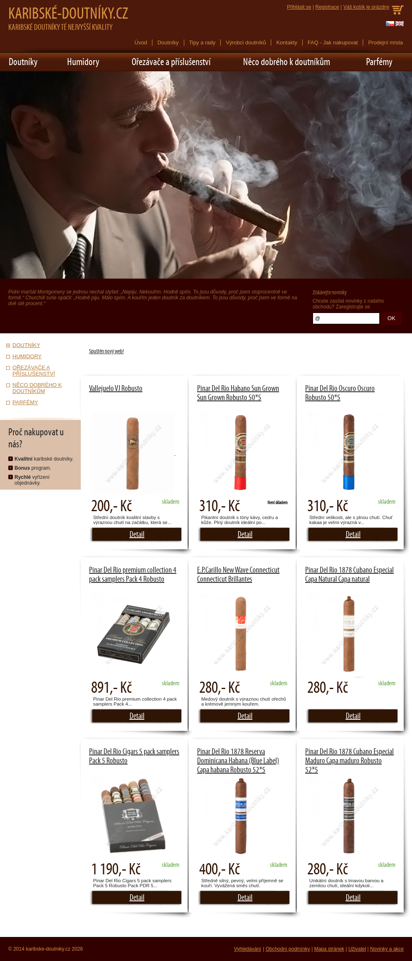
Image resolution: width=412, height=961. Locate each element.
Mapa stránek (329, 949)
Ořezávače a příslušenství (171, 62)
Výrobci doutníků (246, 42)
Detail (137, 534)
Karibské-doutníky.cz (68, 13)
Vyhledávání (247, 949)
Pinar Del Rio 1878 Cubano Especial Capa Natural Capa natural (349, 574)
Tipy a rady (202, 42)
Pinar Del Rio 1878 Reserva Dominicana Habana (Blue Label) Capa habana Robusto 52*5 (238, 760)
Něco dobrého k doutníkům (286, 62)
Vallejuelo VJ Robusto (115, 388)
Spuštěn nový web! (106, 351)
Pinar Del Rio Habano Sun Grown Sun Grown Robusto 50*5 (238, 393)
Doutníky (167, 42)
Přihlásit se (299, 7)
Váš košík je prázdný (366, 7)
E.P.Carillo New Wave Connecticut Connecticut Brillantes (238, 574)
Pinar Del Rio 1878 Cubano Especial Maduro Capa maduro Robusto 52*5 (349, 760)
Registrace (327, 7)
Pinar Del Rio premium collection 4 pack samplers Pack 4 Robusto (132, 574)
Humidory (83, 62)
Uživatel (357, 949)
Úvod (141, 42)
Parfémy (379, 62)
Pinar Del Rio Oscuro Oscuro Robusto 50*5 (340, 393)
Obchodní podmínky (287, 949)
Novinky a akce (387, 949)
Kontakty (286, 42)
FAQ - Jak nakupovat (333, 42)
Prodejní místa (385, 42)
